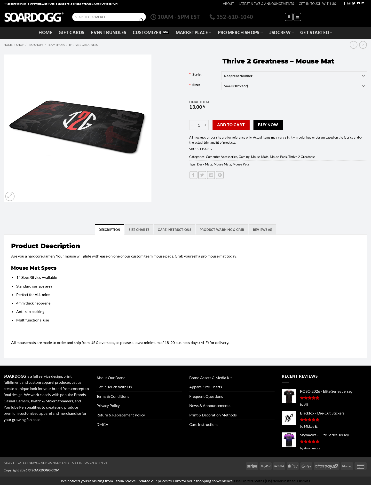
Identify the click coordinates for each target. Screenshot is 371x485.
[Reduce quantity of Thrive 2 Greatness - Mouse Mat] (192, 125)
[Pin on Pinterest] (220, 175)
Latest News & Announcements (266, 4)
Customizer (147, 32)
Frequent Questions (206, 396)
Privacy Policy (108, 405)
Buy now (268, 125)
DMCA (102, 424)
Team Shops (56, 45)
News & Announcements (209, 405)
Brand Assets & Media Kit (210, 377)
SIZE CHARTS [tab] (139, 230)
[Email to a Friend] (211, 175)
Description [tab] (109, 230)
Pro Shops (35, 45)
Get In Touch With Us (317, 4)
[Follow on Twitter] (353, 3)
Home (45, 32)
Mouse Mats (259, 157)
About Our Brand (111, 377)
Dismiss (303, 480)
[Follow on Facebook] (344, 3)
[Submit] (141, 20)
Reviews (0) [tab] (262, 230)
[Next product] (353, 44)
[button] (289, 17)
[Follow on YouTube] (358, 3)
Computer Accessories (221, 157)
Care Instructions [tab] (174, 230)
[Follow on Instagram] (348, 3)
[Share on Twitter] (202, 175)
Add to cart (231, 125)
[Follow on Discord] (363, 3)
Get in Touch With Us (114, 386)
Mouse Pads (278, 157)
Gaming (244, 157)
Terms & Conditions (112, 396)
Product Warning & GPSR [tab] (222, 230)
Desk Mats (204, 164)
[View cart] (297, 17)
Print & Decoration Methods (213, 415)
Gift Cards (72, 32)
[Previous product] (363, 44)
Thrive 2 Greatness (83, 45)
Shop (20, 45)
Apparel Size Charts (205, 386)
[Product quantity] (199, 125)
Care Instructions (203, 424)
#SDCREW (281, 32)
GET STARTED (316, 32)
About (228, 4)
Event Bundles (108, 32)
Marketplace (193, 32)
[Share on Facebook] (193, 175)
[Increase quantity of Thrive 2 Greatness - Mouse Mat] (206, 125)
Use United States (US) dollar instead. (265, 480)
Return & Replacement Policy (120, 415)
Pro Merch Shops (240, 32)
